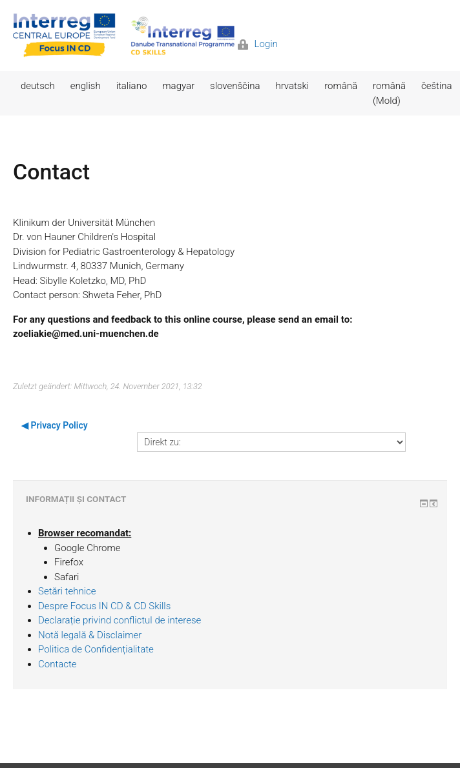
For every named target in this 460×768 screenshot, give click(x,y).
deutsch (38, 86)
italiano (131, 86)
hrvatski (292, 86)
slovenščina (235, 86)
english (85, 86)
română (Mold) (389, 93)
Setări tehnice (67, 591)
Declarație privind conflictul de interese (119, 620)
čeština (436, 86)
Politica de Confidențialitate (96, 649)
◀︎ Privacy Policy (54, 425)
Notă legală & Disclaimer (89, 635)
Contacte (57, 664)
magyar (178, 86)
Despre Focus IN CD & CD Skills (104, 606)
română (340, 86)
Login (258, 44)
